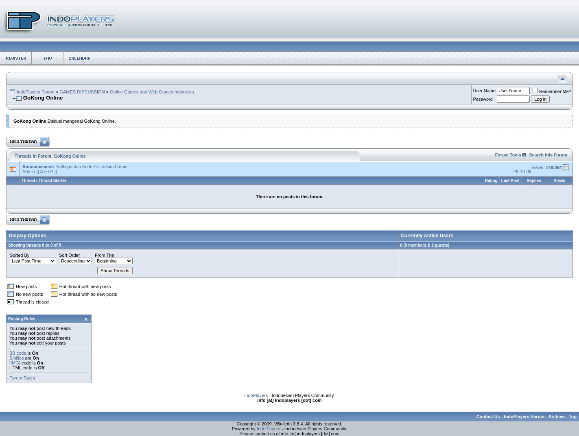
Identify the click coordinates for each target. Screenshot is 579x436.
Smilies (16, 358)
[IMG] (14, 362)
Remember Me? (552, 91)
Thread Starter (52, 180)
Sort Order (69, 255)
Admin (28, 171)
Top (573, 416)
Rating (491, 180)
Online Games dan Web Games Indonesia (152, 91)
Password (483, 99)
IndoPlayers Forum (36, 91)
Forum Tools (508, 154)
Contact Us (488, 416)
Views (559, 180)
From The (104, 255)
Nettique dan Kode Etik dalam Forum (91, 166)
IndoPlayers (256, 395)
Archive (556, 416)
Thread (28, 180)
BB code (17, 353)
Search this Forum (548, 154)
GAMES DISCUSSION (82, 91)
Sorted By (19, 255)
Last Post (510, 180)
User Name (484, 90)
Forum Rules (22, 377)
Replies (533, 180)
